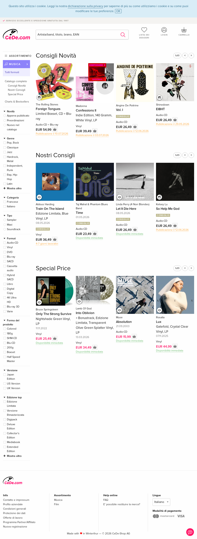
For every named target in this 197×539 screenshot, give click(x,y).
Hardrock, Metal (12, 159)
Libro (10, 284)
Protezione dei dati (14, 513)
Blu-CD (11, 343)
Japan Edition (11, 376)
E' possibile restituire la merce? (121, 504)
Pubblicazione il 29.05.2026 (172, 124)
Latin (10, 183)
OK (118, 11)
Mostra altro (14, 188)
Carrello (184, 31)
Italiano (11, 206)
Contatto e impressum (16, 500)
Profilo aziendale (13, 504)
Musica (14, 64)
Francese (12, 201)
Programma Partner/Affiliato (19, 522)
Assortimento (19, 56)
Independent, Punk (15, 168)
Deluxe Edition (11, 426)
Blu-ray (11, 256)
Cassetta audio (12, 268)
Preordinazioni (15, 120)
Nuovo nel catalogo (13, 127)
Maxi (9, 224)
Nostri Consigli (16, 90)
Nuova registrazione (15, 526)
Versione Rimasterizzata (15, 413)
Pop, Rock (13, 142)
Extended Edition (12, 449)
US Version (13, 383)
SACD (10, 261)
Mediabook (13, 442)
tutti (177, 55)
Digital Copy (10, 291)
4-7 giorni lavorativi (47, 243)
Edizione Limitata (12, 404)
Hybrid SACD (11, 277)
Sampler (12, 220)
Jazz (9, 152)
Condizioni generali (14, 508)
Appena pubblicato (18, 115)
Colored (11, 328)
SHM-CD (12, 338)
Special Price (15, 94)
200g (10, 347)
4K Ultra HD (11, 299)
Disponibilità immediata (89, 238)
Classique (12, 147)
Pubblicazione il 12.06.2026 (132, 131)
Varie (10, 311)
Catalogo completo (16, 81)
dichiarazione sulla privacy (85, 6)
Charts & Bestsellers (17, 101)
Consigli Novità (17, 85)
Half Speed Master (13, 359)
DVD (10, 252)
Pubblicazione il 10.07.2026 (52, 133)
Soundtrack (13, 229)
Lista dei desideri (144, 33)
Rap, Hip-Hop (12, 177)
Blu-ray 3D (13, 306)
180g (10, 333)
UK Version (13, 388)
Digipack (12, 419)
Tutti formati (12, 72)
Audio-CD (12, 242)
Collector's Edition (13, 435)
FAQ (105, 500)
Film (56, 504)
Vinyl (10, 247)
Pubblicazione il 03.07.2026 (92, 135)
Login (164, 31)
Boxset (11, 352)
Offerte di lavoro (13, 517)
